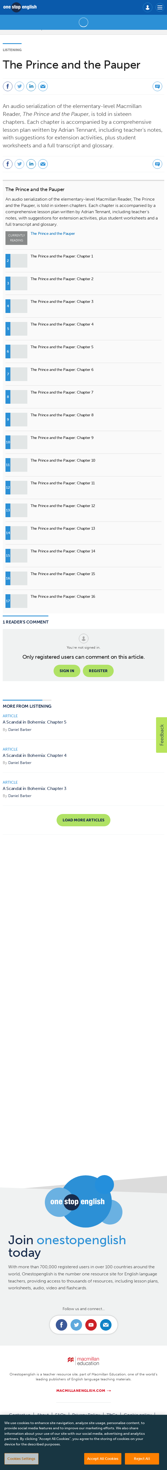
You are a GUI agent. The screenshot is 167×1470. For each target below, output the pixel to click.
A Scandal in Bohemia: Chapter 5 (34, 722)
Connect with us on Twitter (76, 1325)
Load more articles (83, 820)
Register (98, 671)
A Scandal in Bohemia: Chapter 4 (35, 755)
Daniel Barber (19, 729)
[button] (161, 735)
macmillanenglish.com (81, 1391)
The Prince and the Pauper (35, 189)
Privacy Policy (86, 1415)
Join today (67, 1246)
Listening (12, 50)
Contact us (19, 1415)
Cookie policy (137, 1415)
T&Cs (112, 1415)
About (43, 1415)
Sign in (67, 671)
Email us (106, 1325)
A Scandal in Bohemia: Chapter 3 (34, 788)
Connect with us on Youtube (91, 1325)
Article (10, 716)
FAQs (60, 1415)
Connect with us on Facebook (61, 1325)
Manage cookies (84, 1421)
